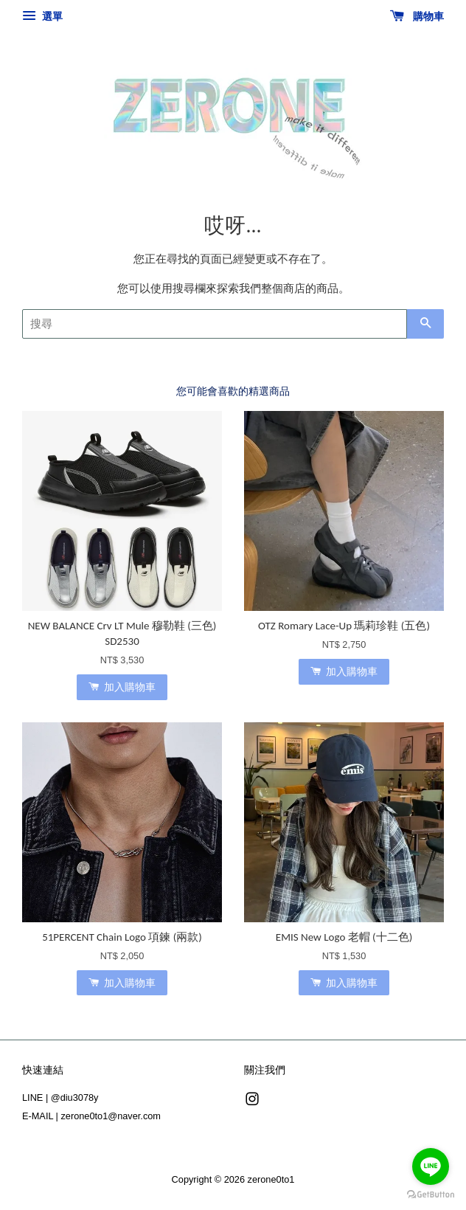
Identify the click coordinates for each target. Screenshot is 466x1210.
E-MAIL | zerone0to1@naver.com (91, 1115)
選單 (42, 16)
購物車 (417, 16)
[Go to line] (430, 1166)
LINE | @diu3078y (60, 1097)
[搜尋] (214, 324)
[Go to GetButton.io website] (430, 1195)
